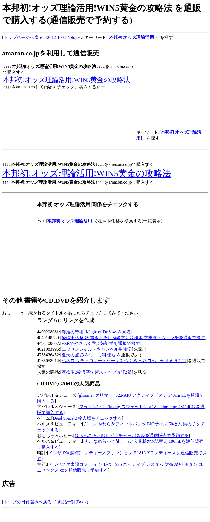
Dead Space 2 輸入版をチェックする (87, 418)
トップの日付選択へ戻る (28, 502)
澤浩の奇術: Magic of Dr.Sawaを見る (96, 332)
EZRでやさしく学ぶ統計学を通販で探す (101, 343)
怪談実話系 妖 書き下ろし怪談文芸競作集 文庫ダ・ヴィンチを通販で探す (133, 337)
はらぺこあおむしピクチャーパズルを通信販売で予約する (132, 435)
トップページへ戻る (23, 37)
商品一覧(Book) (73, 502)
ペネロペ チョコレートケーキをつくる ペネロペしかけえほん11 (124, 360)
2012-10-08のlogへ (64, 37)
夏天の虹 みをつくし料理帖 (88, 355)
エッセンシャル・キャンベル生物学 (97, 349)
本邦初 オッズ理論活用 (131, 37)
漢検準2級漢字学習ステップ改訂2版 (97, 372)
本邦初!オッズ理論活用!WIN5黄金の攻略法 (66, 79)
